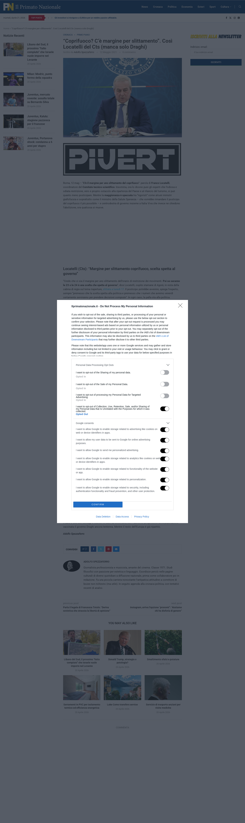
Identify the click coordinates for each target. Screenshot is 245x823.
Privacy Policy (141, 516)
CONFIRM (98, 504)
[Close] (181, 306)
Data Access (122, 516)
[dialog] (122, 411)
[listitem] (122, 365)
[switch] (164, 372)
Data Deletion (103, 516)
